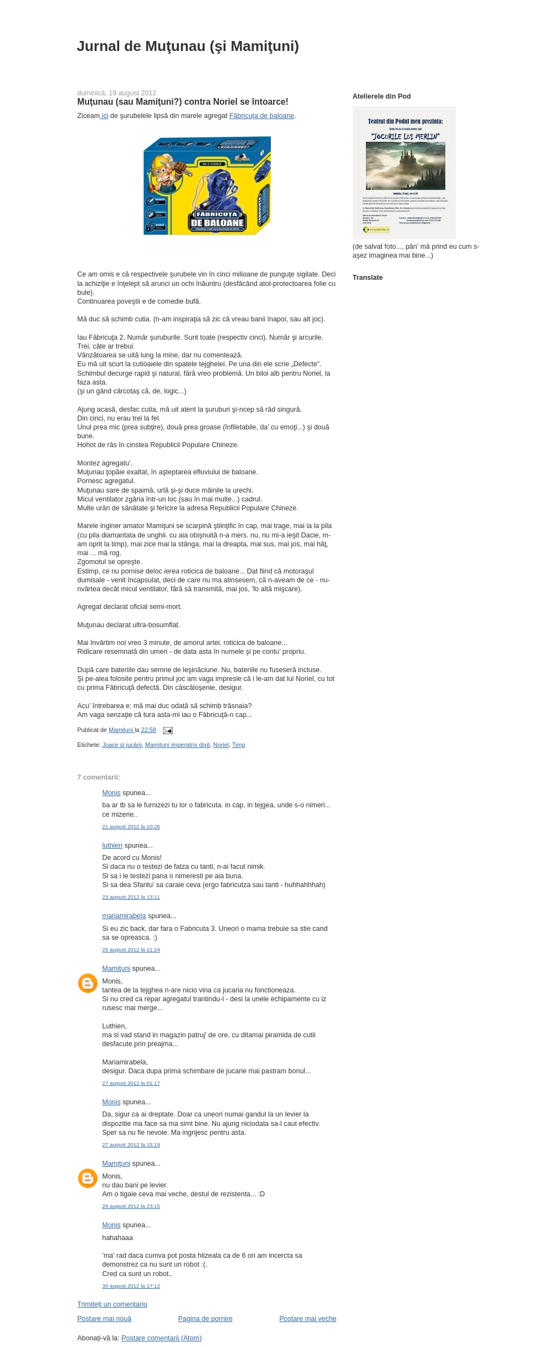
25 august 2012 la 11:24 (131, 949)
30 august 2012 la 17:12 (131, 1286)
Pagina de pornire (205, 1319)
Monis (111, 793)
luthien (112, 845)
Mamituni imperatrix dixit (177, 744)
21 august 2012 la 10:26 (131, 826)
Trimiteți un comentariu (112, 1304)
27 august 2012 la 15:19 (131, 1144)
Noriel (221, 744)
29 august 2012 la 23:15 (131, 1206)
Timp (238, 744)
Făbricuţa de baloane (261, 116)
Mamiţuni (116, 968)
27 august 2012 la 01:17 (131, 1083)
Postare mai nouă (105, 1319)
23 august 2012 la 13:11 (131, 897)
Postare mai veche (307, 1319)
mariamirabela (124, 916)
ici (104, 116)
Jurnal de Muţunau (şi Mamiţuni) (188, 46)
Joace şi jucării (122, 744)
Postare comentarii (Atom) (161, 1338)
